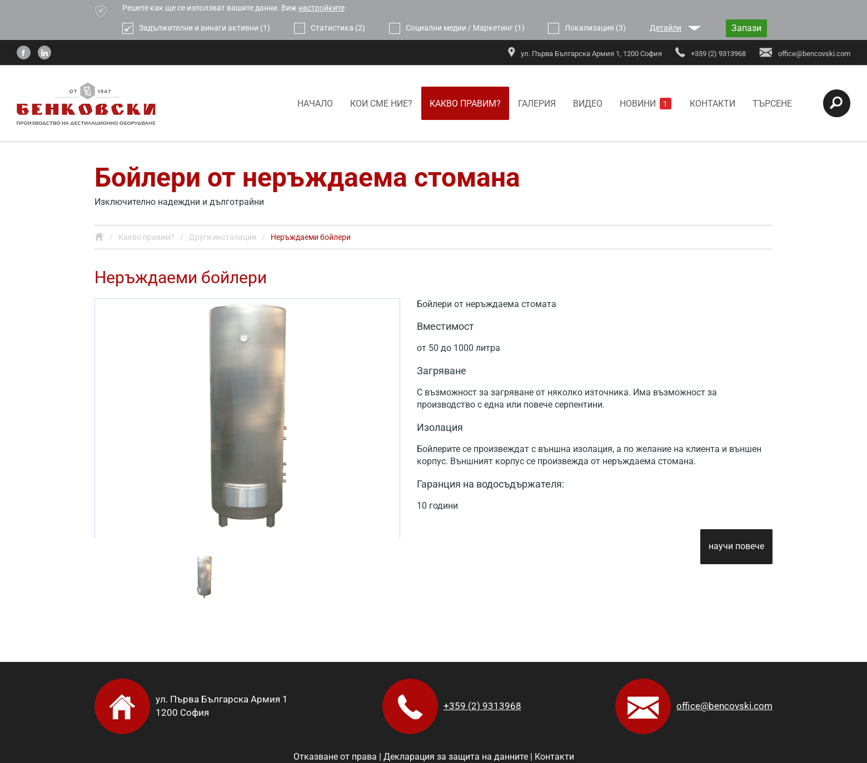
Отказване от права (335, 756)
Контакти (554, 756)
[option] (247, 418)
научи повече (736, 546)
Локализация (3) (587, 28)
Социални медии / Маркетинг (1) (457, 28)
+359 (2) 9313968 (482, 705)
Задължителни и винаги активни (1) (196, 28)
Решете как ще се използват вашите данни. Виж (233, 7)
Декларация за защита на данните (455, 756)
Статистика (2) (329, 28)
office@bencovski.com (724, 705)
